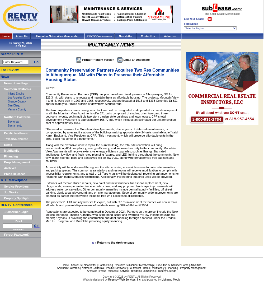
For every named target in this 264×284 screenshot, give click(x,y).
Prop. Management (17, 162)
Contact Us (148, 36)
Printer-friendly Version (95, 59)
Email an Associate (133, 59)
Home (6, 36)
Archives (10, 168)
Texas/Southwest (16, 139)
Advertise (170, 36)
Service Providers (16, 186)
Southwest (135, 268)
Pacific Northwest (16, 133)
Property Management (193, 268)
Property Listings (166, 270)
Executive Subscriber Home (172, 265)
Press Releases (15, 173)
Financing (11, 156)
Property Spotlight (17, 198)
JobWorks (11, 192)
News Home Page (16, 83)
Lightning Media (171, 279)
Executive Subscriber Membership (57, 36)
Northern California (17, 117)
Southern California (17, 89)
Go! (37, 62)
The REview (9, 70)
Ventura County (17, 109)
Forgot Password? (17, 234)
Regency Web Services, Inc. (124, 279)
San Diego (14, 105)
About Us (21, 36)
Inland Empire (16, 93)
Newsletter (126, 36)
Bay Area (13, 121)
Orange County (17, 101)
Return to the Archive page (113, 242)
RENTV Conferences (99, 36)
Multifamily (11, 150)
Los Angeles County (19, 97)
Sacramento (15, 125)
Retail (8, 144)
